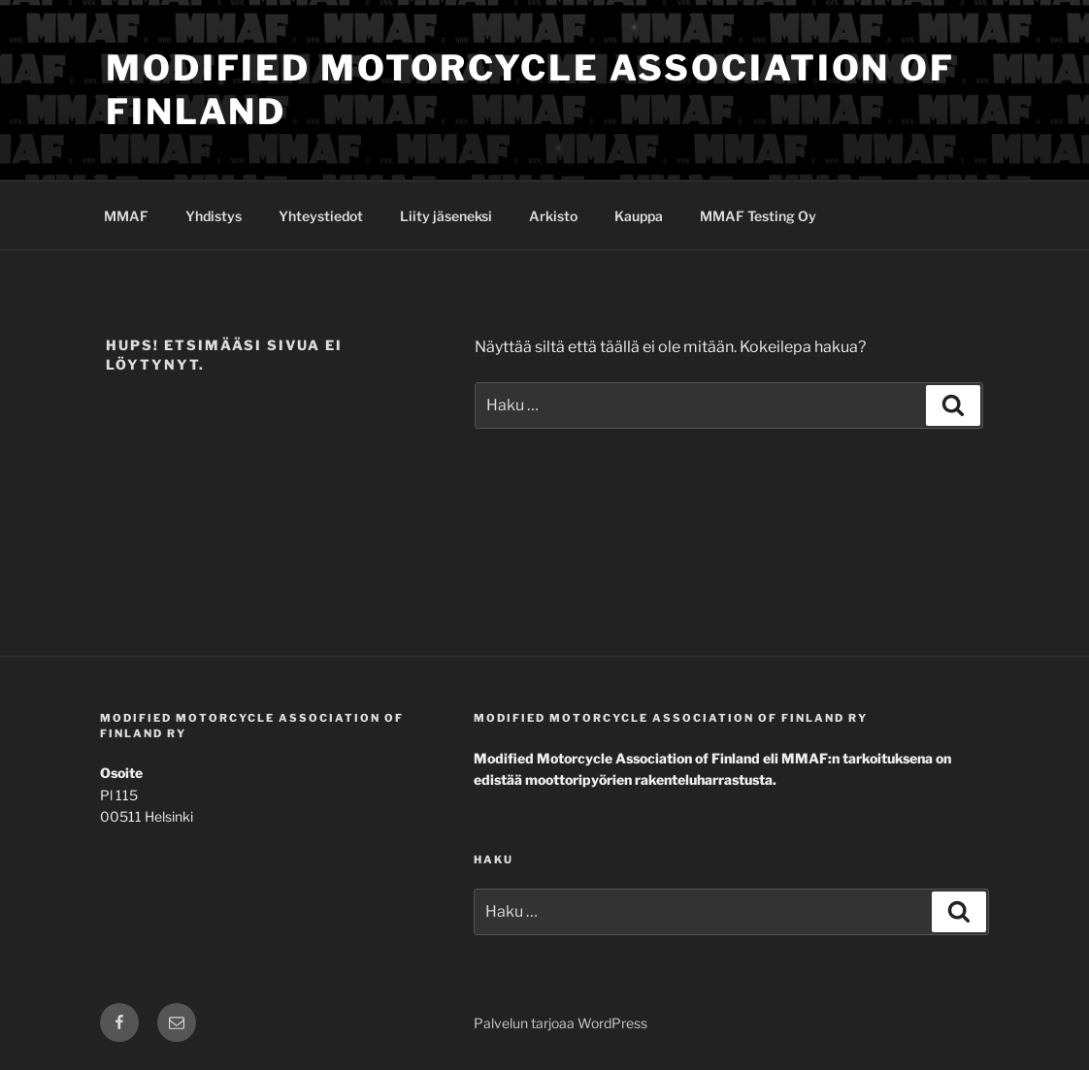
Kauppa (638, 216)
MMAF (126, 216)
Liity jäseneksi (446, 216)
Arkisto (553, 216)
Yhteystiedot (321, 216)
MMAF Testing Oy (758, 216)
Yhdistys (213, 216)
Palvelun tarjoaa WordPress (560, 1023)
